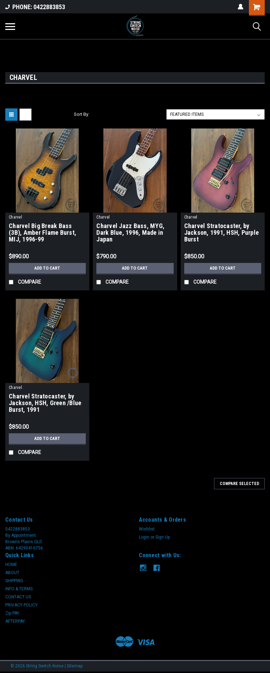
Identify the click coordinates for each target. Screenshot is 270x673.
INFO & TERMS (19, 588)
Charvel (15, 217)
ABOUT (12, 572)
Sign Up (162, 537)
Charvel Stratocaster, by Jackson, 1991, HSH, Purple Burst (221, 232)
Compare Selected (239, 483)
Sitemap (75, 665)
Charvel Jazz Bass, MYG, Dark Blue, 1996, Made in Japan (130, 232)
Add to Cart (47, 268)
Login (144, 537)
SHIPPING (14, 580)
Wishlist (147, 529)
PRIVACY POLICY (21, 605)
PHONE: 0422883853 (35, 7)
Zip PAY (12, 613)
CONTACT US (18, 597)
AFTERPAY (15, 621)
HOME (11, 564)
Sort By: (81, 114)
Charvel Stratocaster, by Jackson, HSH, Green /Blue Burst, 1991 (45, 403)
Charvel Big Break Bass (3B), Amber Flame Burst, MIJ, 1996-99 (42, 232)
